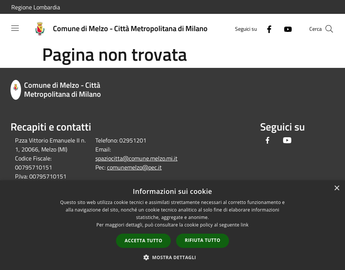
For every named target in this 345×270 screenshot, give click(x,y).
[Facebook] (266, 29)
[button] (172, 257)
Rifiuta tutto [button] (202, 240)
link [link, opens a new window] (245, 225)
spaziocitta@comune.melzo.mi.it (136, 158)
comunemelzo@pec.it (134, 167)
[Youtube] (284, 29)
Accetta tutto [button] (143, 240)
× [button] (336, 188)
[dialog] (172, 225)
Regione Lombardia (35, 7)
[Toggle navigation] (15, 28)
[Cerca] (329, 28)
